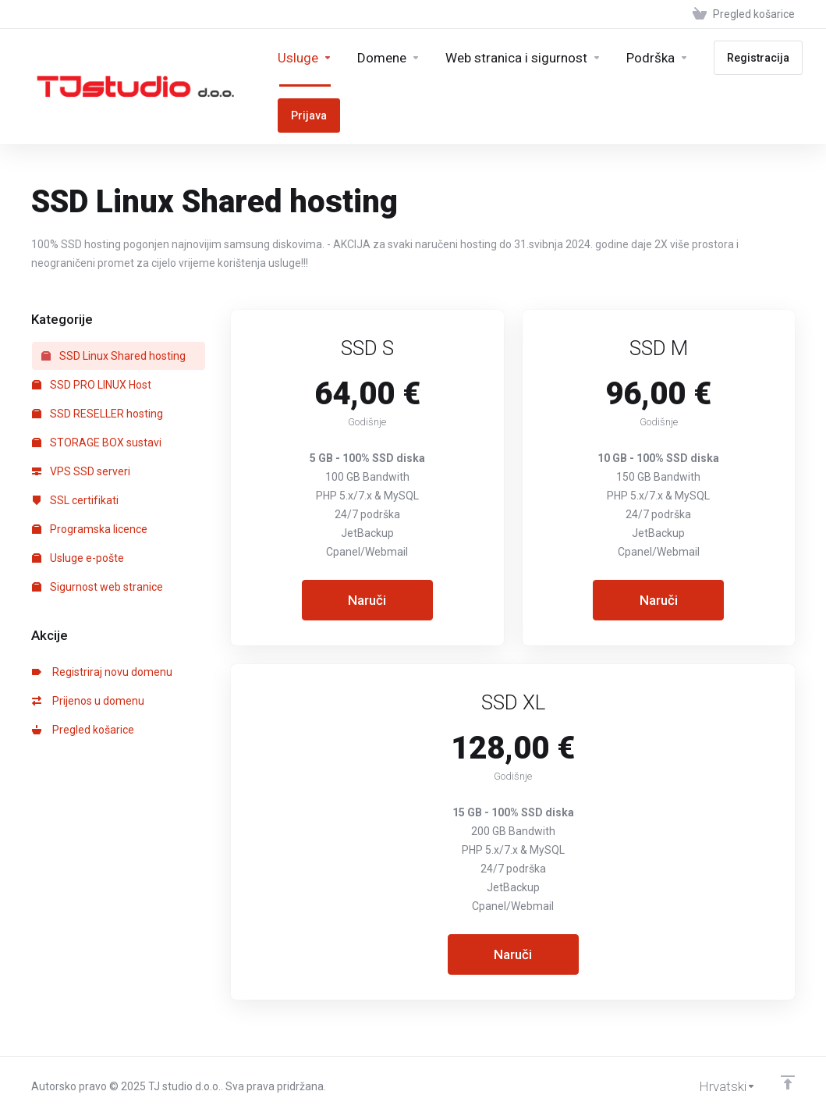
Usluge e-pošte (78, 558)
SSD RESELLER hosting (97, 413)
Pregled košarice (83, 729)
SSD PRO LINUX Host (91, 385)
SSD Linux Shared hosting (113, 356)
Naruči (367, 600)
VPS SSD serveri (81, 471)
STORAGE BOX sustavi (96, 442)
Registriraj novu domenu (102, 672)
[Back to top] (787, 1082)
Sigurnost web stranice (97, 587)
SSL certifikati (75, 500)
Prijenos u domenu (88, 701)
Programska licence (89, 529)
